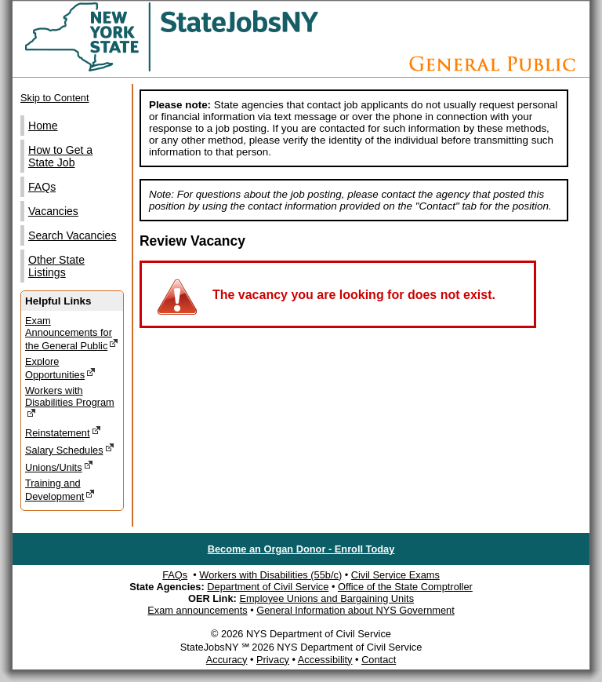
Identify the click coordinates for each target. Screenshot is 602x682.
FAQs (42, 187)
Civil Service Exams (395, 575)
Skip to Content (54, 98)
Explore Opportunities (60, 368)
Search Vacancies (72, 235)
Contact (378, 660)
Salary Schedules (69, 449)
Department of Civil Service (267, 587)
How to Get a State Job (60, 156)
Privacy (272, 660)
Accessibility (325, 660)
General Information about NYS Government (355, 610)
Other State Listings (56, 266)
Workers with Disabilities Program (69, 402)
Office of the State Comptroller (405, 587)
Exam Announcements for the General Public (71, 333)
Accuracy (227, 660)
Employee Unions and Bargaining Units (326, 598)
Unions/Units (59, 466)
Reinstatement (63, 432)
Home (43, 125)
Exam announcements (197, 610)
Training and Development (60, 489)
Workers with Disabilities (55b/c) (270, 575)
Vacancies (53, 211)
